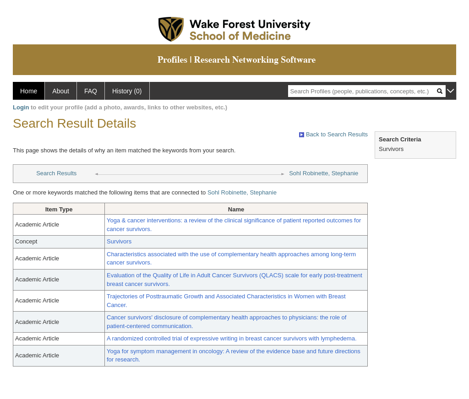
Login (21, 107)
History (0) (127, 91)
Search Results (56, 173)
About (60, 91)
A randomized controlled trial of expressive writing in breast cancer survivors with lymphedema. (232, 338)
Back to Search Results (333, 134)
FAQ (90, 91)
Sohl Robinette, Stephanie (323, 173)
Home (28, 91)
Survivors (119, 241)
